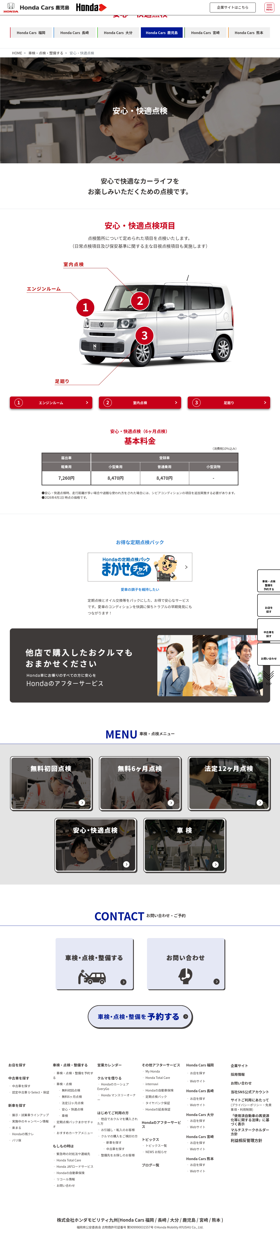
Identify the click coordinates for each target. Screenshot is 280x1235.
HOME (17, 52)
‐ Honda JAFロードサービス (73, 1166)
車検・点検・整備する (45, 52)
